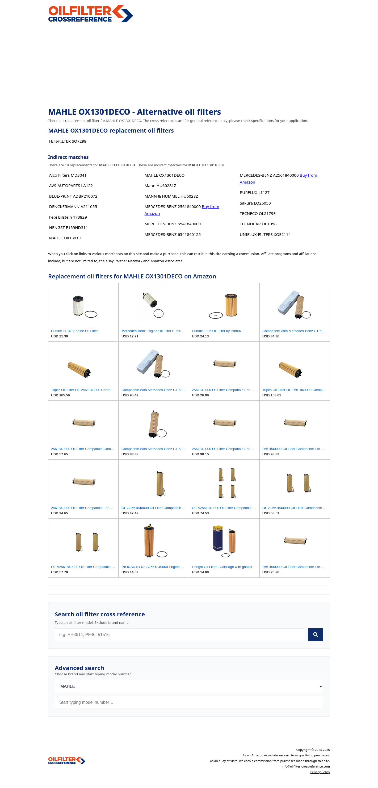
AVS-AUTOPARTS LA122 (71, 185)
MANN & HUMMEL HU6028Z (171, 196)
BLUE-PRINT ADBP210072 (73, 196)
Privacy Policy (320, 772)
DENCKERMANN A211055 (73, 206)
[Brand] (189, 686)
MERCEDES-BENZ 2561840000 (172, 206)
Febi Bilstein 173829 (68, 217)
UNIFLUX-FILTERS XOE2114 (265, 234)
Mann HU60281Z (160, 185)
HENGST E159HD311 (68, 227)
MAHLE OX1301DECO (164, 175)
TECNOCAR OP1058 (258, 223)
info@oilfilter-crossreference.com (306, 766)
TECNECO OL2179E (258, 213)
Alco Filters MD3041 (68, 175)
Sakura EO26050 (255, 203)
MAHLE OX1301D (65, 237)
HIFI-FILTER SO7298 (67, 141)
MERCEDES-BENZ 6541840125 (172, 234)
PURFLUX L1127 (255, 192)
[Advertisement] (189, 65)
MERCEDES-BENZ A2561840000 (269, 175)
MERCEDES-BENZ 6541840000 (172, 223)
